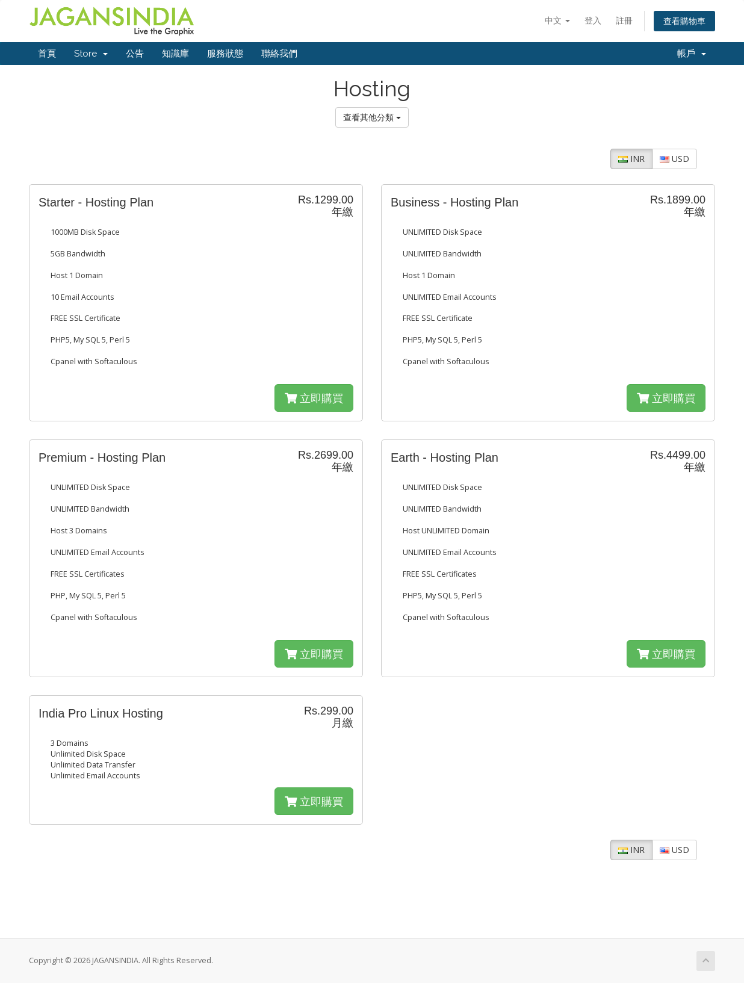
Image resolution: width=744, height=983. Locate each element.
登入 (592, 20)
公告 (135, 53)
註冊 (624, 20)
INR (631, 158)
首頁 (47, 53)
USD (674, 158)
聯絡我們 (279, 53)
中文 (557, 20)
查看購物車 (684, 20)
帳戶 (691, 53)
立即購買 (314, 398)
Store (91, 53)
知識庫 (175, 53)
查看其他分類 (372, 117)
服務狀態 (225, 53)
